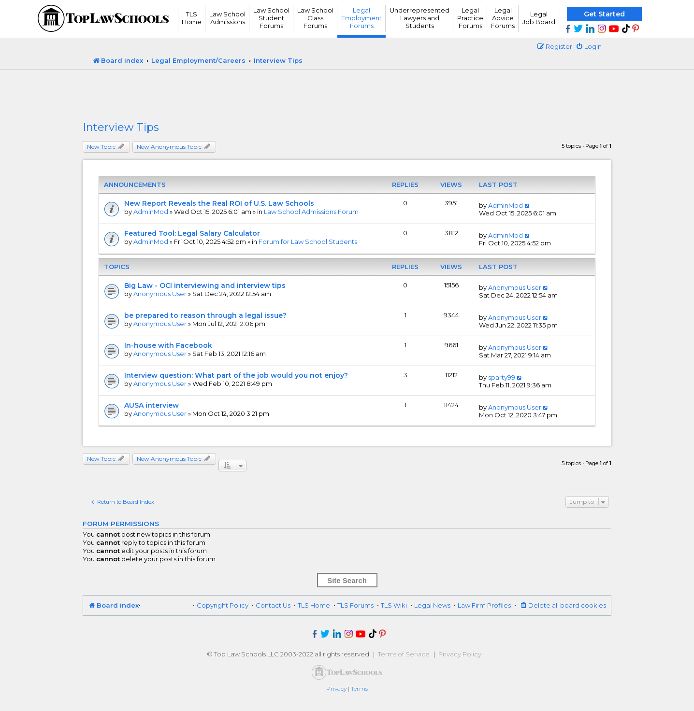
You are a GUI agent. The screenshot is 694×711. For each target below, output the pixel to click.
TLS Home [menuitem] (314, 605)
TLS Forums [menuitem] (355, 605)
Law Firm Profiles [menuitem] (484, 605)
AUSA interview (151, 405)
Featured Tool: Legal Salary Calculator (192, 233)
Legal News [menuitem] (432, 605)
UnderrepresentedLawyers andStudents (419, 17)
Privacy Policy (459, 654)
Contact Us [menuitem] (273, 605)
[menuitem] (589, 46)
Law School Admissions (227, 18)
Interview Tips (121, 127)
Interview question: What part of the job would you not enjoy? (236, 375)
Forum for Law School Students (308, 241)
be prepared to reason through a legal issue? (205, 315)
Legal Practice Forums (470, 17)
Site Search (347, 580)
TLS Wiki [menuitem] (394, 605)
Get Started (604, 14)
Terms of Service (404, 654)
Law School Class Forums (315, 17)
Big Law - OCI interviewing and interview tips (205, 285)
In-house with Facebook (168, 345)
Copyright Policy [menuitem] (222, 605)
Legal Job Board (538, 18)
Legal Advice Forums (503, 17)
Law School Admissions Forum (311, 211)
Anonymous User (160, 294)
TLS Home (192, 18)
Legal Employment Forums (361, 17)
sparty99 (501, 377)
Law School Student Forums (271, 17)
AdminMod (150, 211)
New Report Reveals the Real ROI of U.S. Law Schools (219, 203)
